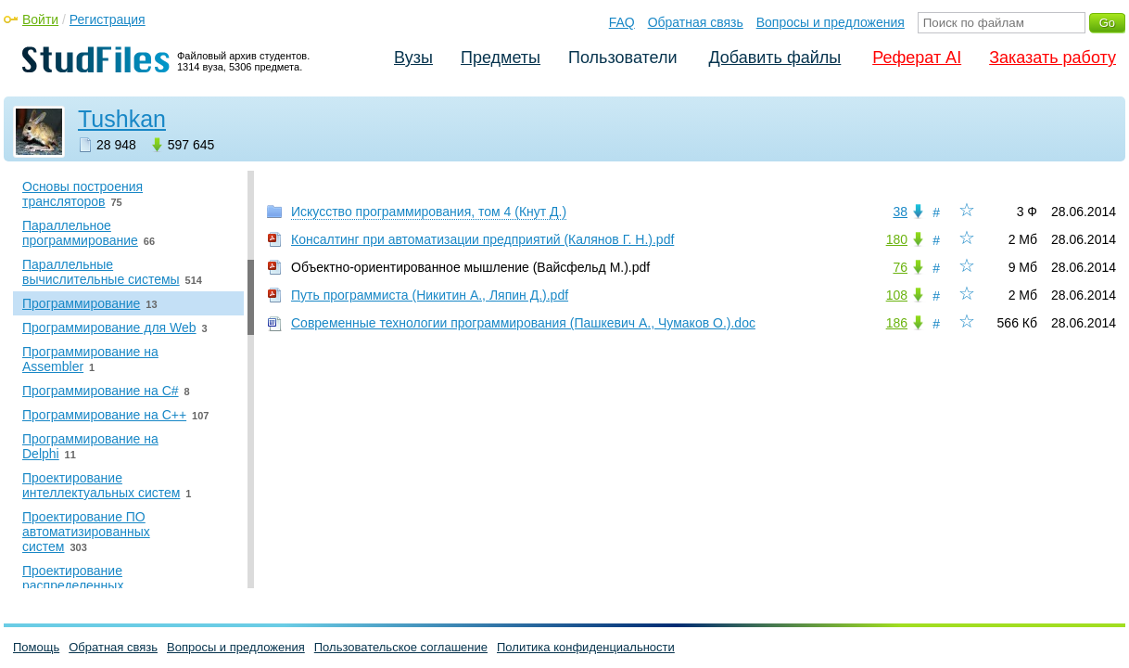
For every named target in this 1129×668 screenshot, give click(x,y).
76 (900, 267)
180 (896, 239)
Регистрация (108, 19)
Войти (40, 19)
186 (896, 322)
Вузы (413, 57)
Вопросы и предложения (830, 22)
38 (900, 211)
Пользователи (622, 57)
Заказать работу (1052, 57)
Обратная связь (695, 22)
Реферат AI (916, 57)
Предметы (500, 57)
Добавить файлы (774, 57)
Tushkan (122, 119)
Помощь (36, 647)
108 (896, 295)
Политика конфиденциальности (586, 647)
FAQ (622, 22)
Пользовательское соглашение (401, 647)
